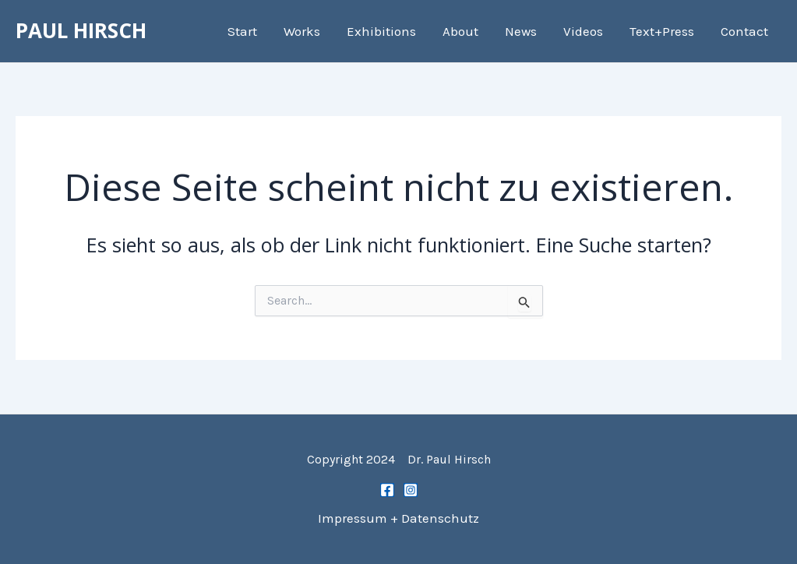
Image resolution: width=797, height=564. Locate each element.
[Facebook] (387, 490)
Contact (744, 31)
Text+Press (661, 31)
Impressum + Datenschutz (398, 518)
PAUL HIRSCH (81, 30)
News (521, 31)
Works (302, 31)
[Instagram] (411, 490)
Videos (583, 31)
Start (242, 31)
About (460, 31)
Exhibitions (381, 31)
